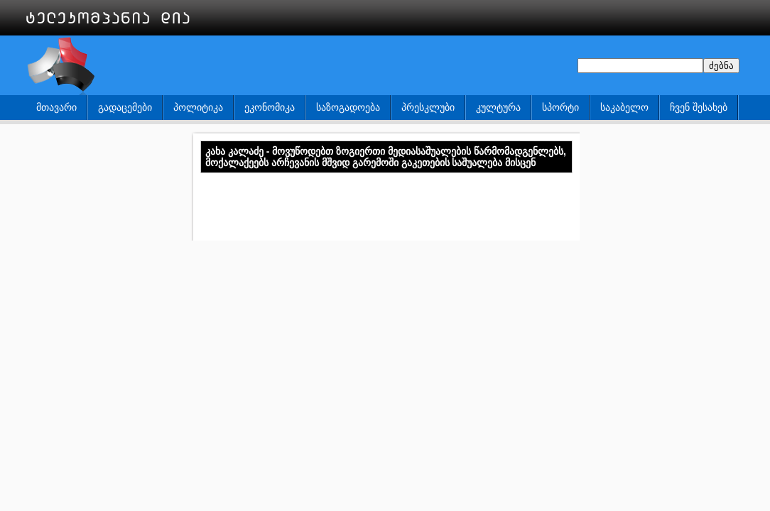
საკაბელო (624, 107)
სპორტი (560, 107)
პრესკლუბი (428, 107)
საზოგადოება (348, 107)
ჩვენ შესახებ (698, 107)
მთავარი (56, 107)
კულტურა (498, 107)
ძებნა (721, 65)
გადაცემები (125, 107)
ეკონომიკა (269, 107)
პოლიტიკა (198, 107)
